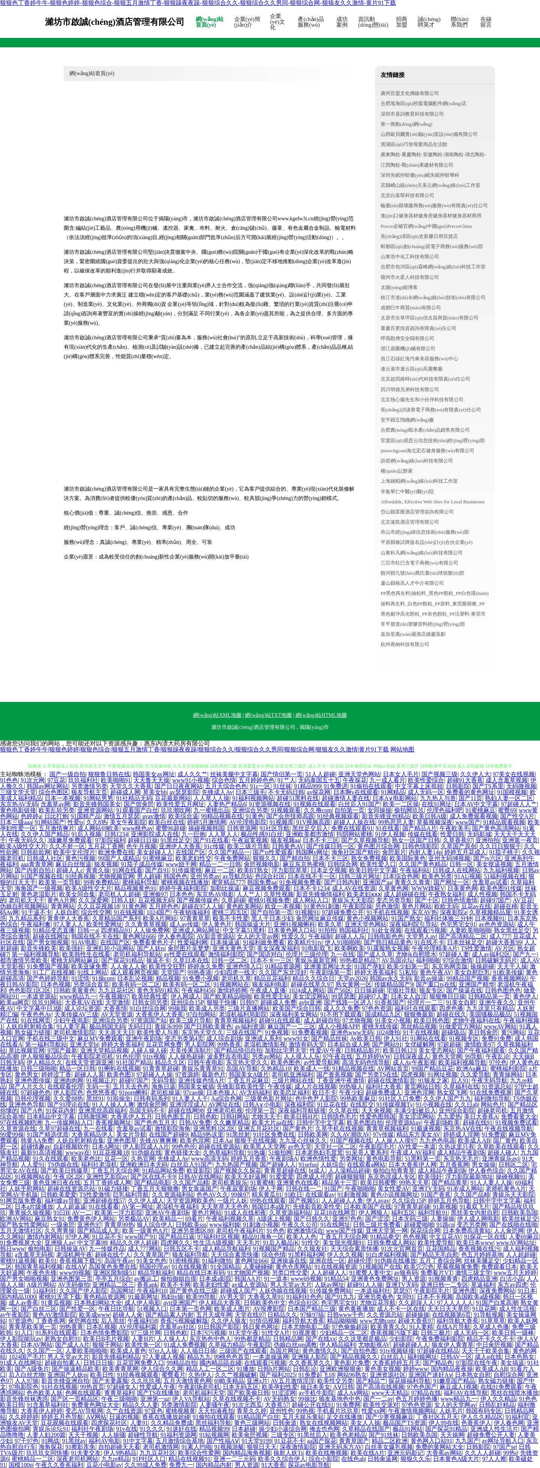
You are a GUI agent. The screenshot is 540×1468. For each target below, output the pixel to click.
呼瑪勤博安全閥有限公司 (407, 338)
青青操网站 (508, 1074)
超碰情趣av (35, 1146)
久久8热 (96, 822)
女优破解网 (420, 1044)
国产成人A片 (72, 1345)
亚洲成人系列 (263, 1038)
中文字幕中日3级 (39, 1008)
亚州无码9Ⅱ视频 (449, 858)
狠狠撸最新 (419, 1014)
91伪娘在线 (147, 1152)
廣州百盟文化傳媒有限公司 (410, 93)
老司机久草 (236, 978)
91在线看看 (104, 1206)
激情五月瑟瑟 (122, 816)
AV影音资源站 (215, 936)
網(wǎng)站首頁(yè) (210, 22)
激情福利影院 (226, 954)
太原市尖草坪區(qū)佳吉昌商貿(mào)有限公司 (429, 318)
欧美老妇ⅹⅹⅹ (364, 894)
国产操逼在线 (464, 990)
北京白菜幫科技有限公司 (407, 195)
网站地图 (402, 749)
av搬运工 (146, 1278)
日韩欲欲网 (36, 852)
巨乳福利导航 (131, 1194)
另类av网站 (266, 1056)
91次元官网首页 (402, 1248)
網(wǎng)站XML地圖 (217, 715)
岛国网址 (122, 1290)
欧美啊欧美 (349, 948)
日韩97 (249, 1002)
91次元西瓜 (247, 1405)
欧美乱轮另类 (57, 810)
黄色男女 (27, 1074)
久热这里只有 (456, 1146)
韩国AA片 (247, 1278)
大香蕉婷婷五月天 (396, 1363)
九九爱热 (449, 1116)
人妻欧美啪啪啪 (470, 930)
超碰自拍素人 (63, 1363)
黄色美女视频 (382, 1369)
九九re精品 (115, 1459)
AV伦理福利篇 (138, 1326)
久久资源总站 (385, 1314)
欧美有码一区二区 (136, 984)
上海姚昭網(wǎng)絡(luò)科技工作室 (419, 481)
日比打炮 (56, 816)
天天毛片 (248, 1242)
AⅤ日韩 (343, 1387)
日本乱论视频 (135, 978)
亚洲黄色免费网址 (375, 1278)
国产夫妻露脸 (110, 1381)
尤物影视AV (374, 1345)
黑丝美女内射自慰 (475, 1212)
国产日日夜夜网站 (178, 786)
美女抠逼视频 (494, 864)
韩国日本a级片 (271, 1206)
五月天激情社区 (21, 1230)
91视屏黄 (304, 1332)
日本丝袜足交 (465, 942)
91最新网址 (143, 1296)
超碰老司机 (492, 1110)
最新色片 (214, 1074)
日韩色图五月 (173, 1116)
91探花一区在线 (485, 1236)
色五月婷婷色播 (417, 1399)
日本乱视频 (101, 1326)
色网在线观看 (83, 1393)
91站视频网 (214, 1435)
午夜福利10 (152, 1290)
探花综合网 (425, 1230)
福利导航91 (433, 1212)
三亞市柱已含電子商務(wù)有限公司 (419, 563)
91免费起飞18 (316, 1375)
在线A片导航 (453, 1326)
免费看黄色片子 (154, 942)
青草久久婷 (252, 1411)
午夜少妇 (351, 1092)
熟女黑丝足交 (512, 930)
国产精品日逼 (177, 1236)
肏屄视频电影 (262, 864)
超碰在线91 (478, 1122)
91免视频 (277, 1032)
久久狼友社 (312, 1248)
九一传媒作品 (107, 1248)
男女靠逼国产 (200, 1188)
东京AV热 (424, 912)
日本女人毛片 (401, 774)
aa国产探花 (321, 1441)
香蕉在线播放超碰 (166, 1417)
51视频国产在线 (380, 1266)
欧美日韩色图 (432, 1020)
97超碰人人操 (154, 1074)
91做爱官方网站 (460, 1026)
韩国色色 (176, 876)
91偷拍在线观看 (371, 786)
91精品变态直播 (54, 930)
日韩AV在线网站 (200, 1176)
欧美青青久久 (388, 1326)
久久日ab (466, 1104)
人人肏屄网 (509, 1230)
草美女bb (155, 792)
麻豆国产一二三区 (291, 1026)
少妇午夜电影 (71, 1020)
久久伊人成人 (146, 1200)
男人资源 (414, 1278)
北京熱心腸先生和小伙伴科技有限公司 (422, 399)
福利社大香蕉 (384, 1086)
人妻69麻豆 (524, 1236)
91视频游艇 (229, 1447)
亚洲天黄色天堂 (233, 948)
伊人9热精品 (120, 1453)
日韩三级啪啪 (39, 1068)
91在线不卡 (429, 942)
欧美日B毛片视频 (106, 1339)
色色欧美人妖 (45, 1393)
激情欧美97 (479, 1044)
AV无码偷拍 (74, 1284)
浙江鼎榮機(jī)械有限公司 (408, 348)
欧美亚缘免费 (89, 966)
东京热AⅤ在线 (462, 1128)
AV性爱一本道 (417, 1146)
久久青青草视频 (146, 924)
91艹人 (287, 780)
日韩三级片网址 (359, 876)
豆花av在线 (476, 906)
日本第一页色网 (191, 1308)
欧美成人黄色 (128, 1351)
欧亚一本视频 (283, 906)
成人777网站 (144, 1248)
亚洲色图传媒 (33, 1080)
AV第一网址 (137, 1206)
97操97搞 (312, 1314)
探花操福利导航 (409, 1381)
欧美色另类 (437, 876)
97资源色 (21, 1320)
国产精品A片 (419, 828)
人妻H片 (143, 1339)
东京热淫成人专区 (392, 1176)
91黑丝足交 (175, 840)
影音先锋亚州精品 (386, 816)
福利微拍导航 (492, 1098)
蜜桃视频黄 (180, 1411)
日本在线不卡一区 (312, 876)
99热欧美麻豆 (358, 1098)
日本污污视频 (208, 1332)
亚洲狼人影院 (309, 1357)
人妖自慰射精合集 (30, 1026)
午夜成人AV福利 (412, 1152)
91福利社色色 (304, 1296)
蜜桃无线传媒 (380, 1026)
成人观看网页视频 (134, 972)
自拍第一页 (349, 810)
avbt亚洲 (310, 1002)
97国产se (504, 1447)
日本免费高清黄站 (467, 1230)
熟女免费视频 (369, 858)
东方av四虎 (512, 1284)
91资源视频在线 (270, 804)
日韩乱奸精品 (497, 1405)
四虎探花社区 (109, 1423)
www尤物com (377, 1320)
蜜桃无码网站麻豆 (75, 960)
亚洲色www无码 (352, 1032)
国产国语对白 (265, 954)
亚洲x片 (257, 1381)
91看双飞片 (475, 1206)
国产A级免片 (32, 1369)
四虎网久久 (175, 1242)
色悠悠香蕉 (101, 1092)
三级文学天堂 (18, 792)
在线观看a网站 (366, 1164)
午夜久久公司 (300, 1224)
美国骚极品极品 (490, 1014)
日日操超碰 (369, 990)
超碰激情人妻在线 (346, 798)
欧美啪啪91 (116, 780)
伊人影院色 (68, 1092)
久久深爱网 (93, 900)
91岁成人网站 (465, 1188)
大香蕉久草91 (266, 1296)
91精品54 (336, 1278)
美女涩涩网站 (310, 996)
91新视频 (445, 1206)
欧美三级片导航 (248, 846)
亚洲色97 (89, 1224)
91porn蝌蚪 (133, 1092)
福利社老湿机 (99, 1164)
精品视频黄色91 (135, 888)
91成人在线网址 (21, 1363)
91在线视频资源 (336, 1266)
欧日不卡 (324, 1092)
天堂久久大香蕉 (131, 786)
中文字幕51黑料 (244, 930)
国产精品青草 (450, 1182)
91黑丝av (74, 1441)
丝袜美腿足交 (482, 1260)
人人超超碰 (521, 1254)
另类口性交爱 (290, 1272)
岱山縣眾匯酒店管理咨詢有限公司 (417, 512)
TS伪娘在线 (62, 1164)
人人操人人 (172, 1339)
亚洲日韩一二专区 (444, 1284)
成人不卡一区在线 (401, 1308)
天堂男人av (421, 936)
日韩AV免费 (195, 1122)
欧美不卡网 (175, 1284)
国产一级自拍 (68, 774)
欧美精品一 (168, 1218)
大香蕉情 (115, 1008)
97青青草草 (195, 918)
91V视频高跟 (313, 822)
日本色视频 (55, 984)
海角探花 (51, 1447)
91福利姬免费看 (264, 942)
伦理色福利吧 (445, 810)
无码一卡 (98, 1086)
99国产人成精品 (119, 858)
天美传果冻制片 (191, 1050)
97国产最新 (62, 1050)
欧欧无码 (446, 906)
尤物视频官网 (116, 876)
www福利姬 (224, 1224)
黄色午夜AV (436, 972)
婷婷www (415, 1369)
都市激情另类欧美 (24, 960)
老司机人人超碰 (119, 894)
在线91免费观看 (501, 1387)
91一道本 (276, 1278)
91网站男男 (98, 798)
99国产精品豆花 (432, 1068)
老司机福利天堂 (204, 1393)
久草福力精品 (226, 1345)
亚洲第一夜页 (520, 840)
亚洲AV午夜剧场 (167, 1212)
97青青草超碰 (412, 1206)
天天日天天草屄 (449, 1308)
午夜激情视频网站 (412, 1411)
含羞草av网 (55, 804)
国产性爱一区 (77, 1308)
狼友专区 (431, 990)
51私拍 (408, 972)
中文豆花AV (445, 1236)
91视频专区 (464, 1038)
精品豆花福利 (272, 978)
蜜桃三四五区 (230, 912)
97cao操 (193, 1092)
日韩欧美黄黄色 (74, 990)
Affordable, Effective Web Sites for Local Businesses (432, 501)
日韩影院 (458, 786)
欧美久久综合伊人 (282, 1459)
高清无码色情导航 (366, 1062)
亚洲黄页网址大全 (328, 966)
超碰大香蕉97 (416, 1320)
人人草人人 (223, 834)
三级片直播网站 (249, 1008)
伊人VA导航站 (191, 1399)
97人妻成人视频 (163, 1357)
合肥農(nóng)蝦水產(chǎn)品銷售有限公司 (425, 430)
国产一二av (378, 1399)
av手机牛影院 (316, 1393)
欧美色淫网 (195, 1140)
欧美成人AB (474, 1140)
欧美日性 (102, 1375)
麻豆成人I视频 (458, 1387)
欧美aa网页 (14, 1002)
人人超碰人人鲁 (342, 1200)
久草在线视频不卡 (237, 1399)
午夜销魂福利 (191, 912)
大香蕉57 (277, 1405)
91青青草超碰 (161, 1068)
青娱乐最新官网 (316, 960)
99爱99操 (12, 1134)
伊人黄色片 (217, 924)
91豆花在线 (332, 1104)
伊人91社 (396, 1038)
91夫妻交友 (86, 1453)
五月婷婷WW (373, 1056)
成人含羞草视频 (507, 780)
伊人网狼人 (373, 1212)
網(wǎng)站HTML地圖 (321, 715)
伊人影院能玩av (21, 1339)
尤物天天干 (266, 1116)
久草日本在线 (191, 960)
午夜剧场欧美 (442, 1122)
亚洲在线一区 (327, 1260)
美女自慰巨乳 (472, 972)
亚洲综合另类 (250, 810)
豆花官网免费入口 (140, 1363)
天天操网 (452, 1435)
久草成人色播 (491, 1326)
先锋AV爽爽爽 (158, 1140)
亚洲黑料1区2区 (214, 1128)
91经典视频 (80, 876)
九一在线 (342, 954)
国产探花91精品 (122, 960)
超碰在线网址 (51, 936)
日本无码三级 (410, 1218)
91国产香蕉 (436, 1194)
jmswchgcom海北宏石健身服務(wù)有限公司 (427, 450)
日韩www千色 (345, 1314)
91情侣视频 (265, 1320)
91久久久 (152, 1429)
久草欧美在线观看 (501, 1146)
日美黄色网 (462, 888)
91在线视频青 (190, 1266)
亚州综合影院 (457, 1110)
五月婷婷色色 (256, 780)
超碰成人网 (125, 792)
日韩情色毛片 (339, 1116)
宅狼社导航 (402, 990)
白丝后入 (393, 1357)
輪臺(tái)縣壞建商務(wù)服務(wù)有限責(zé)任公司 (434, 205)
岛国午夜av (119, 1260)
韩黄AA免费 (37, 1140)
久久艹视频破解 (236, 1375)
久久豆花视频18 (98, 906)
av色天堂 (300, 1146)
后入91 (460, 1080)
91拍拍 (327, 930)
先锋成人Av (217, 792)
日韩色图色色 (503, 990)
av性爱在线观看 (185, 954)
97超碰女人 (122, 1387)
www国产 (467, 822)
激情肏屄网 (152, 1104)
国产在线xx (321, 1339)
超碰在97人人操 (203, 906)
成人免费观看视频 (474, 816)
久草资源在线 (18, 1128)
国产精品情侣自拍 (238, 1050)
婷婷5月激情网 (206, 822)
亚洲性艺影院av (107, 1176)
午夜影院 (259, 1345)
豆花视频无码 (156, 900)
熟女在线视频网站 (324, 1423)
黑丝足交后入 (310, 828)
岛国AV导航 (242, 1068)
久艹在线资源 (124, 1411)
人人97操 (27, 1381)
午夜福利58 (143, 1320)
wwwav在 (77, 1152)
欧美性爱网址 (104, 924)
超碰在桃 (506, 906)
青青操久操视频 (30, 1212)
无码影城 (479, 834)
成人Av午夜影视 (414, 1062)
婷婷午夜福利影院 (183, 888)
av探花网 (318, 792)
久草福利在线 (461, 1086)
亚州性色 (282, 1411)
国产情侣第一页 (282, 774)
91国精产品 (86, 816)
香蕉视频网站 (509, 978)
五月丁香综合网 (440, 1260)
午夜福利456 (198, 990)
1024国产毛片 (27, 1357)
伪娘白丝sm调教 (295, 1345)
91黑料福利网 (306, 1254)
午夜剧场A (284, 1158)
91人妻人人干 (190, 1098)
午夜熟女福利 (446, 894)
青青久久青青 (412, 882)
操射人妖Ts (288, 1453)
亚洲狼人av (59, 1242)
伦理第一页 (260, 1110)
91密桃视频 (184, 1260)
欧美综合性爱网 (199, 1453)
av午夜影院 (15, 1314)
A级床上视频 (274, 1218)
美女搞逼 (512, 1363)
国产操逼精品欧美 (76, 1369)
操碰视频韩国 (206, 828)
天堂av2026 (352, 978)
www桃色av (137, 828)
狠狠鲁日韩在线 (109, 774)
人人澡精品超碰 (349, 1170)
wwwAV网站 (500, 1026)
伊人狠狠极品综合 (45, 1056)
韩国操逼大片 (253, 924)
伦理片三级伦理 (307, 954)
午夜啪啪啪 (360, 1188)
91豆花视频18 (111, 1152)
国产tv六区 (487, 858)
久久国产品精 (191, 1182)
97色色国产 (422, 1387)
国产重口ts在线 (436, 984)
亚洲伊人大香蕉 (180, 846)
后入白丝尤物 (27, 1375)
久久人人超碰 (483, 1453)
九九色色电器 (437, 1140)
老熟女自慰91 (62, 1339)
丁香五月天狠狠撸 (155, 1188)
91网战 (50, 1441)
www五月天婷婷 (515, 1272)
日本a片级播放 (34, 1206)
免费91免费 (497, 1038)
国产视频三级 (440, 774)
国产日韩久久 (312, 1218)
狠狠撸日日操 (447, 996)
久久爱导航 (475, 1074)
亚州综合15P (187, 1002)
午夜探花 (355, 780)
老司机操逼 (165, 1092)
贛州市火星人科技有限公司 (410, 277)
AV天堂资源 (117, 1014)
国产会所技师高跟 (290, 816)
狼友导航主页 (89, 792)
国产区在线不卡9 (153, 1176)
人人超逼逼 (71, 1206)
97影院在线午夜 (477, 1363)
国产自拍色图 (359, 1351)
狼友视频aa (285, 840)
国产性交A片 (517, 816)
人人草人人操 (212, 798)
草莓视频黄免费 (457, 1266)
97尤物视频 (357, 1020)
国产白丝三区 (39, 1308)
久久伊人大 (475, 774)
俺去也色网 (324, 1429)
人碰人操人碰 (149, 1050)
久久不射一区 (67, 846)
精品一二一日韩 (220, 864)
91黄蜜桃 (262, 1182)
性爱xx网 (374, 1411)
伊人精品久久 (45, 1062)
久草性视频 (279, 894)
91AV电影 (84, 942)
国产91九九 (340, 1296)
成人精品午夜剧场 (461, 1152)
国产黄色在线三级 (194, 1290)
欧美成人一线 (312, 1068)
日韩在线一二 (304, 1188)
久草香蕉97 (458, 840)
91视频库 (282, 822)
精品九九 (199, 1357)
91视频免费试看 (516, 1122)
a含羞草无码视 (34, 1254)
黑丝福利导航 (213, 1423)
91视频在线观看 (315, 804)
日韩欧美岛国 (519, 1212)
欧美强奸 (71, 948)
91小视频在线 (434, 1104)
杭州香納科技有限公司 (405, 644)
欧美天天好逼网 (246, 1176)
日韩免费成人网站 (391, 1242)
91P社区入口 (149, 1459)
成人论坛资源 (82, 1008)
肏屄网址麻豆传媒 (320, 918)
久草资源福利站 (290, 1212)
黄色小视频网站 (367, 918)
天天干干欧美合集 (486, 1351)
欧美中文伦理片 (74, 852)
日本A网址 (106, 1146)
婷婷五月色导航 (449, 1200)
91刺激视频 (353, 1194)
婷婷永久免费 (206, 966)
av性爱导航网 (321, 1062)
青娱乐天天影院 (353, 900)
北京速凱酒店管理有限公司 (410, 522)
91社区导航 (275, 828)
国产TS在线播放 (158, 1393)
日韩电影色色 (386, 936)
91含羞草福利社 (48, 1405)
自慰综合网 (509, 1375)
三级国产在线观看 (243, 1351)
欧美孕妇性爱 (280, 1387)
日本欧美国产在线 (368, 1206)
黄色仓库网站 (294, 1266)
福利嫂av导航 (62, 1200)
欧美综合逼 (183, 816)
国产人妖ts (151, 948)
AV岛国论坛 (397, 960)
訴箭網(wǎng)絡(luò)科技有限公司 (417, 461)
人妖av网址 (329, 1284)
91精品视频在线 (353, 1068)
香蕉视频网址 (113, 1122)
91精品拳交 (385, 1236)
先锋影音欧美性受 (241, 1086)
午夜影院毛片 (377, 1146)
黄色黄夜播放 (356, 1308)
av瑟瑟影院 (184, 792)
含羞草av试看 (490, 882)
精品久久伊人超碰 (134, 1242)
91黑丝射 (238, 1134)
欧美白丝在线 (166, 822)
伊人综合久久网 (162, 1369)
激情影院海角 (172, 1128)
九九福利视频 (501, 870)
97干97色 (27, 1441)
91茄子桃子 (504, 852)
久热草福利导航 (224, 1152)
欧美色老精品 (348, 1435)
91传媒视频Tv (394, 1104)
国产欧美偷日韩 (248, 1393)
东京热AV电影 (215, 894)
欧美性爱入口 (378, 864)
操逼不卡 (158, 960)
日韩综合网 (342, 864)
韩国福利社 (354, 930)
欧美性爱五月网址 (180, 804)
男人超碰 (149, 876)
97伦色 (498, 1062)
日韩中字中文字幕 (320, 1122)
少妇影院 (401, 1339)
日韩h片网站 (273, 1369)
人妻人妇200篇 (46, 1435)
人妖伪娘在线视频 (283, 1290)
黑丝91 (95, 1098)
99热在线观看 (268, 1200)
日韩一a (87, 930)
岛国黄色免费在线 (112, 1266)
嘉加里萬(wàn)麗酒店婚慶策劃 (413, 634)
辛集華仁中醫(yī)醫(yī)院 (407, 491)
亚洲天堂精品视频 (104, 1050)
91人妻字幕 (71, 1026)
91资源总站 (497, 1086)
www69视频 (306, 1278)
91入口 (24, 1332)
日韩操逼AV (70, 1248)
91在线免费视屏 (491, 1092)
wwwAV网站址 (515, 1242)
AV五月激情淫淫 (293, 1381)
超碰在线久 (451, 1014)
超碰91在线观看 (280, 1020)
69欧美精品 (229, 1381)
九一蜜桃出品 (212, 810)
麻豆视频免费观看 (267, 888)
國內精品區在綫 (221, 1363)
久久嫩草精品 (231, 1122)
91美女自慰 (461, 1002)
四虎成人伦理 (314, 1176)
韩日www (12, 1248)
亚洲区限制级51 (114, 1272)
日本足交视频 (328, 870)
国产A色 (32, 1110)
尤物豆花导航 (378, 1302)
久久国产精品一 (229, 852)
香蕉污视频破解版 (184, 1320)
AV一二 (82, 1212)
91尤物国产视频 (248, 1272)
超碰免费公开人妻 (491, 1435)
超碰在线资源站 (219, 1146)
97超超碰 (449, 1044)
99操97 (240, 1194)
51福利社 (45, 1290)
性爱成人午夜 (158, 1387)
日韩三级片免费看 (377, 1224)
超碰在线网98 (186, 1110)
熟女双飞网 (452, 1092)
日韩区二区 (513, 1164)
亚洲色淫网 (419, 1092)
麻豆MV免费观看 (100, 1038)
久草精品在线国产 (366, 1429)
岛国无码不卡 (147, 1110)
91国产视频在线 (42, 876)
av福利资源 (249, 1026)
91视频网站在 (231, 984)
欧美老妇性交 (194, 858)
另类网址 (351, 1158)
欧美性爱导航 (436, 1242)
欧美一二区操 (401, 804)
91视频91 (307, 912)
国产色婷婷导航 (48, 978)
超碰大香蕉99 (504, 942)
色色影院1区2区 (30, 990)
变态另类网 (472, 1224)
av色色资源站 (496, 924)
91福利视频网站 (253, 798)
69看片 (194, 1218)
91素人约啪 (197, 1447)
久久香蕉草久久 (310, 1363)
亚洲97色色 (347, 1218)
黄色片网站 (417, 906)
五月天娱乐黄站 (303, 1417)
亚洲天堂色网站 (359, 774)
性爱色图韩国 (378, 1116)
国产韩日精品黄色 (388, 942)
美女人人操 (365, 1423)
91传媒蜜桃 (187, 870)
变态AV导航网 (84, 1411)
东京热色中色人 (210, 1339)
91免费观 (494, 1134)
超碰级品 (453, 1032)
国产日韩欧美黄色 (208, 1026)
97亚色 (154, 1411)
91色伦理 (128, 1056)
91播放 (246, 1369)
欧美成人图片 (232, 1308)
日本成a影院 (215, 1278)
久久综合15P (408, 1200)
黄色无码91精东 (158, 990)
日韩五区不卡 (182, 1248)
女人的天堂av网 (258, 936)
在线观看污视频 (425, 930)
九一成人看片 (387, 780)
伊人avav (377, 1200)
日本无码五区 (241, 1387)
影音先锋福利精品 (116, 1357)
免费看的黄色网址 (470, 792)
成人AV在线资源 (354, 888)
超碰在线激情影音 (392, 1080)
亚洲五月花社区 (259, 1128)
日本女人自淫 (409, 996)
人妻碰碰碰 (258, 1266)
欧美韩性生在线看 (86, 954)
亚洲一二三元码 (234, 1459)
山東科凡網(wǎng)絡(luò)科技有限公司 (422, 553)
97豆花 (56, 780)
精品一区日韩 (77, 1068)
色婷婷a (31, 816)
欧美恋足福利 (291, 1092)
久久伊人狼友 (229, 1320)
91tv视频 (154, 1056)
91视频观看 (286, 810)
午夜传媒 (280, 1086)
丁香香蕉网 (50, 1320)
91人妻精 (421, 1326)
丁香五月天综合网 (115, 1170)
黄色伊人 (525, 996)
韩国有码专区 (484, 1411)
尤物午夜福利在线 (476, 1020)
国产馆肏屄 (139, 804)
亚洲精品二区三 (113, 1284)
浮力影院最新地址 (469, 1176)
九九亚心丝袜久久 (303, 1140)
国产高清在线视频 (380, 1387)
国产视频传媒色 (198, 900)
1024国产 (158, 912)
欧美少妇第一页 (408, 966)
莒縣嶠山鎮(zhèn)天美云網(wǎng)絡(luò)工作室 (430, 185)
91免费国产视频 (48, 966)
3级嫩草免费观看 (69, 840)
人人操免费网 (152, 930)
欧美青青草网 (120, 1369)
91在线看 (388, 828)
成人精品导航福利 (226, 1248)
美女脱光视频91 (343, 1242)
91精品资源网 (283, 966)
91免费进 (336, 786)
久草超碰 (233, 900)
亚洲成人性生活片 (494, 1429)
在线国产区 (191, 852)
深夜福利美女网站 (294, 1014)
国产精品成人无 (98, 1230)
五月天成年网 (214, 1314)
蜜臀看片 (174, 1375)
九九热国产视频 (236, 1164)
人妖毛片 (451, 1411)
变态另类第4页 (184, 1038)
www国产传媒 (344, 1230)
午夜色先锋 (42, 1272)
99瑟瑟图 (344, 996)
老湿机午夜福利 (177, 1206)
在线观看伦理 (65, 1086)
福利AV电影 (104, 1441)
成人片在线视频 (315, 1086)
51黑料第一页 (423, 1158)
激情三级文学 (473, 1272)
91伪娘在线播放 (395, 1260)
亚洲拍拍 (488, 840)
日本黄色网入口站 (292, 930)
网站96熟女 (352, 1375)
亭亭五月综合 (113, 1278)
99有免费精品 (101, 882)
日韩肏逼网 (383, 1459)
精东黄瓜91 (267, 1194)
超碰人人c (69, 870)
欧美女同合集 (77, 894)
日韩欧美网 (313, 1134)
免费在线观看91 (352, 828)
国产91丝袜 (384, 1435)
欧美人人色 (301, 1236)
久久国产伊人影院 (83, 1290)
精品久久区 (170, 1062)
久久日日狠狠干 (500, 846)
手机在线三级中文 (51, 1038)
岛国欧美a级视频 (478, 1296)
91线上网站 (92, 972)
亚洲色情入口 (244, 966)
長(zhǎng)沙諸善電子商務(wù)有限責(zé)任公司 (431, 410)
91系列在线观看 (56, 1332)
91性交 (311, 1242)
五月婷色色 (164, 906)
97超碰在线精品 (438, 1351)
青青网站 (63, 906)
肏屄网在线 (83, 1320)
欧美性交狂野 (167, 966)
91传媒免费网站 (331, 1290)
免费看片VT (436, 1272)
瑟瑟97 (402, 1290)
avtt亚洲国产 (179, 1302)
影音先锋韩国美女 (97, 804)
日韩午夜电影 (206, 1062)
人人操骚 (113, 1435)
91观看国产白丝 (137, 810)
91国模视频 (512, 792)
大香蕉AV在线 (84, 1002)
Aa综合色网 (226, 1098)
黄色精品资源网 (104, 1296)
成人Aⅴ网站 (353, 1393)
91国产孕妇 (369, 966)
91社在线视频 (59, 1387)
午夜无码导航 (489, 1080)
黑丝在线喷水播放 (514, 1393)
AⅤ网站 (96, 1417)
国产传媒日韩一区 (330, 846)
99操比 (307, 1399)
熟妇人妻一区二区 (509, 798)
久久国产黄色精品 (423, 864)
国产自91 (157, 870)
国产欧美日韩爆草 (64, 1170)
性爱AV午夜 (326, 1050)
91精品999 (307, 786)
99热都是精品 (252, 1339)
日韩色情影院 (420, 846)
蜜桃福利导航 (140, 882)
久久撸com (318, 810)
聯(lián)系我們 (459, 22)
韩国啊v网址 (312, 852)
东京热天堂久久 (203, 1032)
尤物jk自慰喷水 (416, 954)
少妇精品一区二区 (344, 1332)
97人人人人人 (455, 1302)
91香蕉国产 (390, 1002)
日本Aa (222, 1140)
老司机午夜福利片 (240, 1230)
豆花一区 (116, 1158)
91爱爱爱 (282, 1176)
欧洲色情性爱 (318, 1158)
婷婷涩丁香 (56, 1074)
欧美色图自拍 (365, 1122)
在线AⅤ (75, 1266)
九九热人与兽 (438, 798)
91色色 (9, 780)
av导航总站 (237, 876)
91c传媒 (214, 846)
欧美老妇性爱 (211, 1284)
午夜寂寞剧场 (238, 1188)
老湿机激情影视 (265, 1044)
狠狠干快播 (222, 1002)
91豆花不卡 (107, 1236)
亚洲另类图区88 (192, 1230)
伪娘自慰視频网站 (24, 906)
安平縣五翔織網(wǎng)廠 (407, 420)
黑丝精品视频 (418, 1026)
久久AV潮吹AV (350, 1134)
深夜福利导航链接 (302, 1110)
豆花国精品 (441, 1248)
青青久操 (98, 870)
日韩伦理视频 (33, 1098)
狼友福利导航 (190, 1254)
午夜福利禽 (36, 924)
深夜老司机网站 (77, 1459)
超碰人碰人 (503, 1152)
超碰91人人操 (365, 1284)
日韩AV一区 (456, 1357)
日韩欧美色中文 (265, 1302)
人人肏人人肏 (128, 966)
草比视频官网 (27, 1050)
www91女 (296, 1038)
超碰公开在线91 (313, 1405)
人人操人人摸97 (396, 1140)
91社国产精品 (134, 1062)
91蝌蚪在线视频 (119, 1068)
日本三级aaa (16, 822)
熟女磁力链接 (33, 1032)
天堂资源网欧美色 (190, 1200)
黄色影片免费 (352, 1363)
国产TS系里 (488, 786)
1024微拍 (388, 1032)
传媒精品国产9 (393, 984)
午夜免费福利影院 (440, 1339)
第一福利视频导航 (36, 954)
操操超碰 (482, 966)
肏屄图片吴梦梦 (189, 948)
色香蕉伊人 (476, 1423)
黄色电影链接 (18, 810)
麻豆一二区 (220, 870)
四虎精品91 (116, 930)
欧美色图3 (120, 1074)
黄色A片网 (61, 900)
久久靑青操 (60, 1230)
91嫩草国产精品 (454, 1381)
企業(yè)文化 (277, 22)
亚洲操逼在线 (288, 1260)
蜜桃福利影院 (508, 1068)
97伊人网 (77, 1236)
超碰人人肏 (127, 1314)
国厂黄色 (505, 1140)
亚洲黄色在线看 (298, 1182)
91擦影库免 (80, 1447)
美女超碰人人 (155, 852)
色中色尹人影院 (316, 1098)
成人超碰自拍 (322, 1020)
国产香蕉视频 (334, 1074)
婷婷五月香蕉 (249, 1158)
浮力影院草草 (290, 870)
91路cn (445, 1224)
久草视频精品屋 (490, 912)
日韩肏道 (285, 1423)
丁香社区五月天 (437, 1417)
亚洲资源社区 (388, 1375)
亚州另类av (205, 876)
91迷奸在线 (181, 1429)
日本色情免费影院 (104, 1332)
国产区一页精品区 (75, 1399)
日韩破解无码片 (496, 960)
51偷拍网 (280, 1152)
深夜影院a (453, 912)
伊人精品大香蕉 (220, 1302)
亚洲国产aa (377, 882)
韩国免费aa (261, 882)
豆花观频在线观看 (64, 1423)
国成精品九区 (383, 1014)
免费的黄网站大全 (440, 1447)
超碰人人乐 (350, 936)
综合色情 (224, 780)
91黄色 (255, 816)
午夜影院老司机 (92, 1056)
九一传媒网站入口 (69, 1122)
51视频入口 (152, 1308)
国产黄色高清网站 (496, 828)
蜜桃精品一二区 (33, 1459)
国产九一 (525, 954)
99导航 (474, 1056)
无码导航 (164, 1080)
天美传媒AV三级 (76, 1014)
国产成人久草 (375, 954)
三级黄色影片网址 (268, 1098)
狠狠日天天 (262, 1447)
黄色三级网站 (252, 1423)
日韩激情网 (92, 1116)
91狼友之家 (433, 1080)
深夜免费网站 (497, 1290)
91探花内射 (61, 1110)
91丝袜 (282, 786)
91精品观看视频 (504, 822)
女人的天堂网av (455, 1405)
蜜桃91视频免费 (269, 900)
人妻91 (139, 1423)
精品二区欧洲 (390, 1441)
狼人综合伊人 (155, 1224)
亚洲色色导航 (27, 1104)
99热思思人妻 (396, 822)
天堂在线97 (250, 1314)
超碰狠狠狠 (350, 1176)
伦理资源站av (403, 1122)
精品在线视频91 (189, 1459)
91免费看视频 (310, 1032)
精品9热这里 (207, 1134)
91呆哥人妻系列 (367, 1152)
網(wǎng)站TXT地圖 (268, 715)
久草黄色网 (393, 888)
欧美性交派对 (381, 1405)
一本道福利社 (372, 1290)
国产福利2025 (278, 1375)
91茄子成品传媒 (142, 864)
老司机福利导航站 (137, 954)
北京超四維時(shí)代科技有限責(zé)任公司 (425, 379)
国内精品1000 (18, 1296)
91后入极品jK (281, 1242)
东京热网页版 (450, 966)
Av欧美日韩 (365, 1038)
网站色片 (493, 1104)
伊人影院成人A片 (146, 1146)
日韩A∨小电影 (262, 1104)
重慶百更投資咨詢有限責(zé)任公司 (418, 328)
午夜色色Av (36, 1014)
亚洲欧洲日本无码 (144, 1164)
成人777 (499, 936)
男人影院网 (199, 1044)
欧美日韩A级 (429, 816)
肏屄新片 (394, 852)
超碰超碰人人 (411, 1345)
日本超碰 (244, 1429)
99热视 (305, 1411)
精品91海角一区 (263, 1236)
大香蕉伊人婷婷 (42, 1411)
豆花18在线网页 (335, 1212)
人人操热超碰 (186, 1056)
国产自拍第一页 (271, 912)
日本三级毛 (251, 792)
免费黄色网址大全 (95, 1405)
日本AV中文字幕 (476, 804)
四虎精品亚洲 (479, 1278)
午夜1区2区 (68, 1176)
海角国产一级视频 (39, 888)
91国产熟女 (407, 918)
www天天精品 (389, 1393)
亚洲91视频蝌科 (294, 924)
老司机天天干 (27, 900)
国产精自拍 (295, 858)
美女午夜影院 (128, 822)
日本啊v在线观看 (355, 792)
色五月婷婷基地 (482, 1254)
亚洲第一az (155, 1399)
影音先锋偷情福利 (320, 894)
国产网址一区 (452, 882)
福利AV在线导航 (466, 1393)
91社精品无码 (134, 798)
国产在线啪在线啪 (513, 1224)
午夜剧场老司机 (199, 1387)
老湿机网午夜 (74, 1254)
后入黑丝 (113, 1320)
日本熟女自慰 (473, 1375)
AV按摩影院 (269, 1308)
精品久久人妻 (140, 1405)
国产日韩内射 (342, 882)
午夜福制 (320, 936)
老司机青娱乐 (230, 1182)
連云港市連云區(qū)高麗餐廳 (411, 369)
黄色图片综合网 (378, 846)
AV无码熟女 (279, 1399)
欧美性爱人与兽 (158, 1032)
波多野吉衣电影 (228, 1056)
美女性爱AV (394, 1188)
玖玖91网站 (47, 1002)
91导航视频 (489, 1314)
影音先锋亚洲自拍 (65, 1381)
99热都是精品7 (359, 960)
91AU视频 (467, 876)
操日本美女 (315, 1387)
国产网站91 (387, 1044)
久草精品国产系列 (116, 918)
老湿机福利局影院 (243, 1014)
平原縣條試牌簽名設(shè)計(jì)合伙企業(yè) (426, 542)
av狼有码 (406, 1272)
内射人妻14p (425, 852)
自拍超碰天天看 (119, 1447)
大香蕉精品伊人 (92, 1134)
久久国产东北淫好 (283, 972)
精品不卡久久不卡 (490, 1339)
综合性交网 (96, 912)
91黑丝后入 (312, 1435)
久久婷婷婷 (24, 1417)
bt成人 (317, 1170)
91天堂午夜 (244, 1332)
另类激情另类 (89, 786)
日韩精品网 (288, 1339)
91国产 (333, 1188)
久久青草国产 (152, 1254)
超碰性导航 (143, 1435)
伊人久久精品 (498, 1399)
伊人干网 (271, 1188)
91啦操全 (119, 1098)
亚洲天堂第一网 (387, 1230)
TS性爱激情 (476, 948)
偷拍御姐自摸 (178, 1278)
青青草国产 (354, 1441)
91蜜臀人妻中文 (371, 1272)
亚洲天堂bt (84, 1044)
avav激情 (153, 816)
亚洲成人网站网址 (196, 930)
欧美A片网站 (160, 918)
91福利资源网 (178, 1435)
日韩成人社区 (45, 858)
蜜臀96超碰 (171, 828)
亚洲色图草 (122, 1140)
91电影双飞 (317, 948)
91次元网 (33, 780)
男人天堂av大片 (291, 1284)
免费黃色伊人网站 (91, 1218)
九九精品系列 (27, 918)
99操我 (177, 1008)
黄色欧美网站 (244, 906)
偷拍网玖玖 (409, 810)
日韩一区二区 (230, 960)
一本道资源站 (39, 996)
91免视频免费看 (300, 882)
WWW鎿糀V (428, 888)
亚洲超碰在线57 (104, 1200)
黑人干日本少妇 (272, 918)
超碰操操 (417, 1314)
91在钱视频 (129, 912)
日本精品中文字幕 (51, 1116)
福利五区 (403, 1212)
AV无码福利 (255, 1092)
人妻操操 (442, 1218)
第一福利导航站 (46, 1044)
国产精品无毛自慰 (434, 1254)
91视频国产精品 (274, 1248)
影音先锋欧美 (39, 948)
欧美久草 (330, 924)
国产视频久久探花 (237, 1170)
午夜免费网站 (232, 858)
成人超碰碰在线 (405, 894)
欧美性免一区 (143, 1345)
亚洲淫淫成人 (188, 1104)
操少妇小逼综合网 (283, 1429)
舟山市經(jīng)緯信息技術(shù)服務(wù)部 (425, 532)
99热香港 (200, 972)
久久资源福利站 (173, 1194)
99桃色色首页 (232, 1357)
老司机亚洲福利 (293, 1074)
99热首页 (92, 1387)
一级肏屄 (63, 1224)
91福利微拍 (217, 1260)
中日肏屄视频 (494, 1345)
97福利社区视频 (218, 1236)
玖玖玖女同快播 (47, 1453)
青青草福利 (119, 1393)
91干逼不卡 (37, 912)
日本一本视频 (63, 798)
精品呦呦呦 (342, 1320)
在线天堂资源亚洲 (89, 1062)
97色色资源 (377, 1008)
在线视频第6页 (451, 1314)
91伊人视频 (390, 834)
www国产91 (140, 1236)
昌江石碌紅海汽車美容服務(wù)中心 (419, 358)
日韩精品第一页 (489, 996)
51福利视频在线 (505, 876)
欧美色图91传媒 (501, 888)
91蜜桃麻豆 (480, 810)
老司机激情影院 (74, 1032)
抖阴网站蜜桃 (354, 834)
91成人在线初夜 (245, 1212)
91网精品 (393, 792)
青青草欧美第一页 (33, 1326)
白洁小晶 (512, 1278)
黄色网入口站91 (432, 1441)
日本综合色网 (401, 876)
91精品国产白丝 (258, 1417)
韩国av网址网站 (47, 786)
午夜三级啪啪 (119, 1399)
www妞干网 (180, 864)
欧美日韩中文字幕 (373, 870)
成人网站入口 (310, 900)
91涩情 (80, 978)
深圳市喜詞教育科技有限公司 (412, 114)
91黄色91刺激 (322, 906)
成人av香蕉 (23, 1302)
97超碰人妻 (454, 954)
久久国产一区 (45, 1351)
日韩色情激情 (459, 900)
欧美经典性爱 (150, 996)
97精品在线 (426, 1393)
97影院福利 (110, 840)
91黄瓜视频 (56, 1302)
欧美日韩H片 (301, 1116)
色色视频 (415, 1236)
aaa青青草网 (36, 864)
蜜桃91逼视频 (18, 1260)
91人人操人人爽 (113, 1104)
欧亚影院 (199, 1170)
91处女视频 (387, 930)
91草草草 (493, 1320)
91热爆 (257, 1152)
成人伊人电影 (142, 1302)
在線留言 (486, 22)
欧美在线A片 (368, 1453)
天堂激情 (117, 1002)
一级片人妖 (232, 1200)
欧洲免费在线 (116, 852)
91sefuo (308, 1164)
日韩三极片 (436, 1332)
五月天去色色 (131, 1086)
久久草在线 (343, 1110)
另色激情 (387, 906)
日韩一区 (461, 864)
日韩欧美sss (191, 1224)
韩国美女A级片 (249, 1074)
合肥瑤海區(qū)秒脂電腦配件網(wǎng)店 (423, 103)
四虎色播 (451, 1008)
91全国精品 (225, 1266)
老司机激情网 (161, 1447)
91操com (103, 978)
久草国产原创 (459, 846)
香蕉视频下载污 (80, 1260)
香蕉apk (147, 1284)
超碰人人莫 (89, 1074)
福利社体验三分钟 (448, 918)
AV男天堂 (232, 1296)
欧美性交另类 (335, 1381)
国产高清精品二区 (463, 936)
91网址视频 (443, 1074)
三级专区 (283, 1435)
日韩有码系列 (152, 1098)
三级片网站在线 (293, 1080)
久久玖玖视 (146, 1381)
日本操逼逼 (225, 942)
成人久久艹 (192, 774)
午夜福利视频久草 (230, 1218)
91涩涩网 (284, 1393)
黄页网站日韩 (422, 1086)
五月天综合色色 (226, 786)
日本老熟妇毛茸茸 (319, 1152)
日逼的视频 (124, 1417)
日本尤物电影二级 (305, 1326)
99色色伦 (184, 1146)
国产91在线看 (211, 840)
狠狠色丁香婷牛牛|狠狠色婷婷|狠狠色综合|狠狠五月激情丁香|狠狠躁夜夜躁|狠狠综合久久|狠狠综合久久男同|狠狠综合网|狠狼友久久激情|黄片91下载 (194, 749)
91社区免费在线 (274, 1134)
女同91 (405, 1296)
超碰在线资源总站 (71, 1188)
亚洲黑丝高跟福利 (102, 1110)
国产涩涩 (377, 1218)
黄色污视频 (80, 858)
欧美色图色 (286, 1062)
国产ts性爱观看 (273, 852)
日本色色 (182, 894)
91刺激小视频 (261, 1224)
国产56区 (339, 990)
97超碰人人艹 (519, 804)
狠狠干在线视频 (255, 1140)
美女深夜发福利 (278, 948)
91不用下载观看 (341, 1014)
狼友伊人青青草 (453, 1345)
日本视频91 (490, 918)
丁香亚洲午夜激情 (340, 1080)
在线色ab (353, 1459)
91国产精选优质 (48, 1134)
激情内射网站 (45, 1236)
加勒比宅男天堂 (286, 1050)
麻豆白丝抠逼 (74, 864)
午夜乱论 (498, 1056)
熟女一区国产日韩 (416, 840)
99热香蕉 (229, 1044)
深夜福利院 (299, 1104)
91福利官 (518, 1417)
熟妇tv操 (172, 1296)
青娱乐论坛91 (51, 1429)
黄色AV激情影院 (54, 1314)
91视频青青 (443, 1278)
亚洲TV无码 (428, 1188)
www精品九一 (77, 996)
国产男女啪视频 (48, 942)
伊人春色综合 (486, 1170)
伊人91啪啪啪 (343, 942)
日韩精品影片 (362, 1050)
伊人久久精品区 (482, 1417)
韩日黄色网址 (261, 1326)
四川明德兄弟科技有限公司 (410, 389)
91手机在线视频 (388, 912)
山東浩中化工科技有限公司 (410, 256)
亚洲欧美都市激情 (310, 834)
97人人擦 (494, 1459)
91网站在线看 (428, 1038)
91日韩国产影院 (219, 1326)
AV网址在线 (224, 1104)
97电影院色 (24, 1387)
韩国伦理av (154, 1266)
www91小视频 (190, 780)
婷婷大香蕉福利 (375, 972)
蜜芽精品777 (228, 882)
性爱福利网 (192, 942)
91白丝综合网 (148, 1008)
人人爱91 (33, 1164)
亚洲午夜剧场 (144, 1038)
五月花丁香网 (106, 846)
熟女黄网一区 (354, 984)
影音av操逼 (429, 978)
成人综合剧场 (224, 1038)
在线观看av (320, 1194)
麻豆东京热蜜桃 (304, 864)
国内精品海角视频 (247, 1453)
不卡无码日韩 (286, 792)
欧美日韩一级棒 (513, 1332)
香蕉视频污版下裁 (394, 1332)
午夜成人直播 (268, 990)
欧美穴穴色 (419, 1266)
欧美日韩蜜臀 (378, 1182)
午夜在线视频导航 (508, 1128)
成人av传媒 (184, 924)
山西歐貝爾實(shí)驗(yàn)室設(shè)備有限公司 (429, 134)
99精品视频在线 (222, 816)
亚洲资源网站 (95, 810)
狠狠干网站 (107, 1345)
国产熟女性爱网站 (24, 1224)
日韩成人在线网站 (456, 870)
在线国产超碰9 (168, 1134)
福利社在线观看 (415, 1008)
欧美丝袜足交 (520, 1218)
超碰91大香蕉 (465, 780)
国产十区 (427, 900)
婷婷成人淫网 (461, 1134)
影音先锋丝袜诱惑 (24, 1399)
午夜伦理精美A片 (435, 948)
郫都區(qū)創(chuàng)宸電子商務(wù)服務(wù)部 (432, 246)
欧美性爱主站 (272, 996)
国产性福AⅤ (223, 1441)
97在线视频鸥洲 (21, 1122)
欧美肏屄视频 (250, 1435)
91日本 (527, 1290)
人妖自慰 (66, 912)
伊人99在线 (444, 1423)
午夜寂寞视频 (250, 840)
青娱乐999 (168, 1026)
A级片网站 (41, 1284)
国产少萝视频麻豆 (390, 1417)
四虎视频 (413, 1074)
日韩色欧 (206, 1116)
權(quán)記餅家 (397, 471)
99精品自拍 (182, 1363)
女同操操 (380, 810)
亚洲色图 (464, 1290)
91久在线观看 (51, 1158)
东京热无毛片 (461, 1158)
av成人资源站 (249, 1284)
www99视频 (74, 1272)
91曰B (61, 1212)
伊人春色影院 (176, 936)
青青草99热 (119, 1224)
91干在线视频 (421, 1032)
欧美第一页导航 (60, 882)
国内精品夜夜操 (452, 1369)
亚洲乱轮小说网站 (110, 948)
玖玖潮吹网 (176, 810)
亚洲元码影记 (405, 1453)
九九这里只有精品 (490, 1008)
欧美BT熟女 (253, 870)
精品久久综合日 (313, 978)
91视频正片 (101, 1080)
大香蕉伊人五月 (131, 1116)
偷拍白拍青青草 (394, 1170)
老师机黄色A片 (506, 1188)
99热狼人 (351, 1086)
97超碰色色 (36, 1092)
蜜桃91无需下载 (60, 1296)
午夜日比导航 (116, 1308)
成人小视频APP (338, 1026)
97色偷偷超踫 (350, 1326)
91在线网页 (36, 1020)
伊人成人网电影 (478, 1218)
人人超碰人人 (328, 1272)
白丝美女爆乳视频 (389, 1447)
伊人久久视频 (345, 1254)
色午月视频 (141, 846)
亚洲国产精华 (477, 984)
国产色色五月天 (155, 1122)
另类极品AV (134, 1218)
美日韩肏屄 (483, 1032)
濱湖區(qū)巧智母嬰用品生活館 (414, 144)
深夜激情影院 (298, 1447)
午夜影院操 (357, 906)
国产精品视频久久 (354, 1357)
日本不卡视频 (435, 1296)
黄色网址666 (138, 936)
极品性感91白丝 (262, 834)
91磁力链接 (113, 1188)
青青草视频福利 (235, 1020)
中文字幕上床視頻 (419, 786)
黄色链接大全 (182, 1152)
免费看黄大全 (519, 1116)
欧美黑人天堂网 (264, 1146)
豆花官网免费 (164, 1044)
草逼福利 (483, 1284)
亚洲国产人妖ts (67, 1375)
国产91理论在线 (68, 1104)
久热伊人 (200, 1375)
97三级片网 (146, 1332)
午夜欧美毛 (455, 828)
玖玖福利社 (83, 780)
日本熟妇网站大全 (98, 1302)
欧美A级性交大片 (23, 846)
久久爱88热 (68, 1098)
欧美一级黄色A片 (145, 1230)
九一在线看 (98, 1128)
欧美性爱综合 (426, 780)
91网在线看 (127, 870)
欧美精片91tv (305, 942)
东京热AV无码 (19, 804)
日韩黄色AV (288, 846)
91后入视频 (86, 834)
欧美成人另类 (207, 1008)
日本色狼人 (221, 1092)
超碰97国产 (495, 900)
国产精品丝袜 (329, 1038)
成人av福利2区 (491, 954)
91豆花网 (484, 1308)
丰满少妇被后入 (415, 1110)
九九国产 (467, 1441)
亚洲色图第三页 (72, 1278)
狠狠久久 (265, 858)
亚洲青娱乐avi (500, 1158)
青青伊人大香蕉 (68, 918)
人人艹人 (249, 894)
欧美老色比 (86, 1158)
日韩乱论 (305, 1369)
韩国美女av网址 (153, 774)
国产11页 (470, 798)
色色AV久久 (212, 1194)
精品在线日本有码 (201, 1272)
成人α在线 (488, 1357)
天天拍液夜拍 (216, 1411)
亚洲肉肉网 (68, 1080)
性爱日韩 (452, 834)
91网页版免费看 (21, 1200)
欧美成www (94, 1314)
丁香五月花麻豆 (248, 1080)
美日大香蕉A (481, 1116)
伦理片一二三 (425, 1002)
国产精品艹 (371, 1381)
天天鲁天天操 (152, 780)
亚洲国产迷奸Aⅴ (430, 1375)
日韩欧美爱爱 (58, 1194)
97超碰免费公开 (343, 912)
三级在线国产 (244, 1032)
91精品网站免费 (163, 1170)
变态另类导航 (394, 900)
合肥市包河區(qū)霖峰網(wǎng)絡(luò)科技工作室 (433, 267)
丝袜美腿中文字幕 (234, 774)
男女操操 (484, 1164)
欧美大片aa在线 (272, 1122)
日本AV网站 (36, 1345)
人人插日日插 (198, 1351)
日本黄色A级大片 (456, 1459)
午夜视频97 (114, 996)
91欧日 (293, 1194)
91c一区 (260, 786)
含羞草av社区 (177, 1326)
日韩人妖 (123, 900)
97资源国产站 (149, 1020)
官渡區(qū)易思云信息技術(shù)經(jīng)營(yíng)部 (433, 440)
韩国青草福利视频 (39, 1266)
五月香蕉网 (454, 1164)
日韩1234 (116, 834)
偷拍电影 (40, 1248)
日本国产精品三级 (312, 1308)
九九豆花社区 (116, 990)
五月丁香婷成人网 (107, 1182)
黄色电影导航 (384, 1158)
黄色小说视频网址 (394, 1194)
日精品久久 (282, 1314)
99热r (510, 1453)
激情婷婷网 (232, 990)
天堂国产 (173, 972)
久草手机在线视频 (339, 1128)
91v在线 (126, 1429)
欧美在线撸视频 (327, 1453)
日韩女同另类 (150, 1002)
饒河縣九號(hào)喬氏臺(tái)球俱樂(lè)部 (422, 573)
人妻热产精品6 (226, 804)
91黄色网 (134, 906)
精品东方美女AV (418, 1134)
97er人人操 (163, 1351)
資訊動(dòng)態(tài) (373, 22)
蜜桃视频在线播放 (185, 882)
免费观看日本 (499, 1266)
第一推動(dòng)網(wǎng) (406, 124)
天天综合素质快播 (354, 1248)
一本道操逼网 (271, 1357)
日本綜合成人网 (348, 1044)
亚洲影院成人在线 (155, 834)
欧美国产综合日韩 (297, 1008)
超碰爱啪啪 (419, 1224)
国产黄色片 (298, 1128)
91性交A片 (276, 1332)
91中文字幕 (138, 1441)
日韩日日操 (98, 1363)
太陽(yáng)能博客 (399, 287)
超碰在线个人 (113, 1254)
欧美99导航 (201, 1296)
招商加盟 (401, 22)
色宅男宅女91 (458, 924)
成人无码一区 (426, 792)
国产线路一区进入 (348, 1002)
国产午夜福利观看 (481, 1050)
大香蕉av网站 (444, 1453)
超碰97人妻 (373, 996)
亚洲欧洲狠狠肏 (341, 1369)
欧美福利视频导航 (462, 1062)
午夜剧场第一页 (331, 972)
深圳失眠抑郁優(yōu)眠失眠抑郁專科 (420, 175)
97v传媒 (383, 1134)
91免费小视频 (201, 978)
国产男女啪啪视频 (24, 1278)
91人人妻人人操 (491, 1182)
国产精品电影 (152, 1182)
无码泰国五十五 (319, 780)
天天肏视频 (377, 1110)
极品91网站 (408, 1429)
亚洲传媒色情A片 (201, 1080)
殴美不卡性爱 (231, 918)
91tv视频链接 (397, 1351)
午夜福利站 (415, 870)
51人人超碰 (320, 774)
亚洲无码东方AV (340, 1447)
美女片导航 (131, 1134)
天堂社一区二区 (335, 1146)
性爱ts (76, 822)
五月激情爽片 (57, 828)
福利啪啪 (428, 960)
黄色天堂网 (447, 1056)
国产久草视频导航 (365, 840)
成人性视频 (482, 894)
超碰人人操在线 (354, 822)
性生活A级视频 (213, 1242)
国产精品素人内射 (170, 1314)
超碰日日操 (143, 840)
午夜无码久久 (27, 840)
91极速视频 (426, 1128)
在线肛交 (362, 1104)
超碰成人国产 (238, 1290)
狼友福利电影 (270, 984)
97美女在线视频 (514, 774)
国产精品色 (438, 1363)
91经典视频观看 (338, 816)
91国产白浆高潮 (497, 1302)
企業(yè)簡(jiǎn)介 (247, 22)
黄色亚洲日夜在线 (57, 1182)
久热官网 (143, 1158)
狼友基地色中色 (340, 1399)
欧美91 (48, 1260)
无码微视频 (521, 786)
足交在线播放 (345, 1417)
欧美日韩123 (399, 1050)
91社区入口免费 (400, 1098)
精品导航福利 (156, 1272)
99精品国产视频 (468, 978)
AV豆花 (523, 900)
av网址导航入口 (503, 1441)
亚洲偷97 (155, 894)
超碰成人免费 (278, 1002)
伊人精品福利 (338, 1345)
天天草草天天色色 (225, 1206)
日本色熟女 (519, 1357)
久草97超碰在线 (60, 1128)
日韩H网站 (234, 1116)
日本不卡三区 (321, 840)
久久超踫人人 (416, 1302)
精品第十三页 (340, 1182)
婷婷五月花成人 (465, 852)
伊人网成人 (186, 996)
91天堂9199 (257, 1441)
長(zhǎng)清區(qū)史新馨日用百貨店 (419, 236)
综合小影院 (324, 1459)
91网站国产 (50, 822)
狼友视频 (106, 864)
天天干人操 (512, 966)
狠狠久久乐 (415, 1459)
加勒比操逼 (225, 888)
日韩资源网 (242, 828)
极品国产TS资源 (404, 1423)
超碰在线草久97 (312, 984)
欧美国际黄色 (408, 858)
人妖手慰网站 (27, 1188)
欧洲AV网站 (16, 1218)
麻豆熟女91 (49, 1218)
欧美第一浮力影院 (118, 1212)
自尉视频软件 (71, 1146)
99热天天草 (414, 1182)
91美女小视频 (393, 1020)
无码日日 (140, 1026)
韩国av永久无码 (390, 978)
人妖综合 (332, 1164)
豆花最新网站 (173, 798)
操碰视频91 (511, 1176)
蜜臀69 (507, 810)
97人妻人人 (68, 924)
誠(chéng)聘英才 (429, 22)
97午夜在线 (337, 1056)
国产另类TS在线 (376, 1074)
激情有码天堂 (307, 1044)
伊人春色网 (509, 1423)
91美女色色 (151, 1260)
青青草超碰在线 (285, 1170)
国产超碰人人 (278, 1164)
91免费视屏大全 (21, 1242)
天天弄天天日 (116, 1032)
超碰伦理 (360, 1260)
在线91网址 (437, 804)
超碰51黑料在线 (298, 798)
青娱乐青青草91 (203, 1068)
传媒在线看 (423, 834)
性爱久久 (294, 936)
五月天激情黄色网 (188, 1381)
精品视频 (168, 978)
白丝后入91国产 (359, 804)
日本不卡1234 (311, 888)
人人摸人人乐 (302, 1056)
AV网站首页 (393, 1068)
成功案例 (342, 22)
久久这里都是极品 (362, 1339)
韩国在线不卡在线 (95, 936)
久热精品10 (276, 1068)
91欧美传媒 (508, 972)
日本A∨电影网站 (394, 798)
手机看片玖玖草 (338, 1411)
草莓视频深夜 (435, 822)
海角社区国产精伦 (356, 852)
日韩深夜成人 (411, 1056)
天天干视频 (83, 1435)
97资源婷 (187, 1074)
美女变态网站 (436, 1050)
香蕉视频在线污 (479, 1248)
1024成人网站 (307, 990)
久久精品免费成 (172, 1423)
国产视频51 (304, 1200)
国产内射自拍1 (34, 870)
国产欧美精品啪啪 (227, 996)
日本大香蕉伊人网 (412, 1164)
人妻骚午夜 (215, 1405)
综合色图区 (54, 792)
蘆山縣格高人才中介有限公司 (412, 583)
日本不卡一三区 (271, 960)
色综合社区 (270, 876)
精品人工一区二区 (210, 1369)
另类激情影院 (179, 1405)
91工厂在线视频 (54, 972)
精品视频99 (214, 1429)
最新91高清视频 (42, 1152)
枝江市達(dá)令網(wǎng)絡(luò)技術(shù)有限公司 (433, 297)
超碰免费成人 (384, 1092)
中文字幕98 (92, 1242)
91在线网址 (335, 1224)
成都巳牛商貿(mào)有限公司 (411, 307)
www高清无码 (209, 1158)
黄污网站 (513, 1032)
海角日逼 (164, 1086)
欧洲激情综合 (305, 1230)
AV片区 (504, 948)
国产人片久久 (27, 1086)
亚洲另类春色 (376, 1296)
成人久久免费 (341, 1008)
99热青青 (71, 1326)
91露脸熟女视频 (388, 948)
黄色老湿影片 (39, 894)
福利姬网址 (422, 1357)
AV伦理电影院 (248, 822)
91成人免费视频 (185, 1345)
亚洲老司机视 (225, 1110)
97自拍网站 (201, 1014)
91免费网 (348, 1405)
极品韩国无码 (107, 1026)
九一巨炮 (194, 834)
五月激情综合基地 (180, 1441)
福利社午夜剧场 (92, 1429)
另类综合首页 (91, 984)
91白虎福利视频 (387, 1254)
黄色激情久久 (320, 1351)
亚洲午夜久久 (497, 1002)
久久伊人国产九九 (447, 1098)
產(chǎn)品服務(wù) (311, 22)
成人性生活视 (517, 1308)
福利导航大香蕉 (303, 1320)
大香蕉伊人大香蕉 (159, 1014)
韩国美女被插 (196, 1086)
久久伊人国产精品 (45, 834)
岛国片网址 (285, 1351)
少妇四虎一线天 (235, 972)
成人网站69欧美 (98, 828)
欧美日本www (475, 1242)
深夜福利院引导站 (413, 924)
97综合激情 (457, 960)
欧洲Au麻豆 (472, 1068)
